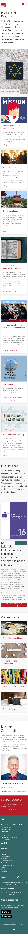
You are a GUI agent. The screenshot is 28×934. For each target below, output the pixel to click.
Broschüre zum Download (11, 350)
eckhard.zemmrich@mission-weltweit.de (14, 791)
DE (23, 3)
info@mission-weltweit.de (10, 837)
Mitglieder (4, 858)
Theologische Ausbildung (13, 638)
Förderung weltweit (6, 860)
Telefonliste (5, 839)
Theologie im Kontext (11, 709)
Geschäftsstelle (5, 856)
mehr (5, 145)
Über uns (3, 854)
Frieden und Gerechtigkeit (13, 687)
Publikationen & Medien (7, 865)
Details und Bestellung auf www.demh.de (14, 605)
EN (26, 3)
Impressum (4, 869)
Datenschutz (4, 871)
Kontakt (3, 867)
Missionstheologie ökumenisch (10, 662)
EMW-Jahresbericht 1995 (10, 291)
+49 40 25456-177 (8, 787)
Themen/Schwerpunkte (7, 863)
